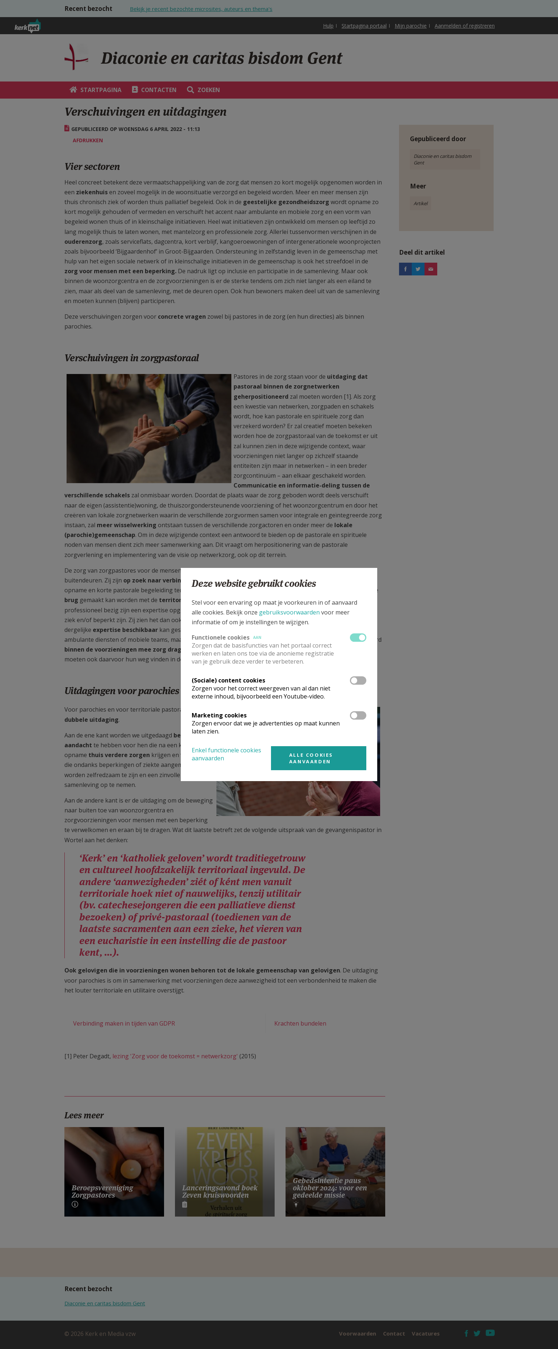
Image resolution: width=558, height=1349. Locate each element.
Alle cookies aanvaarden (311, 758)
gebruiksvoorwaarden (289, 612)
